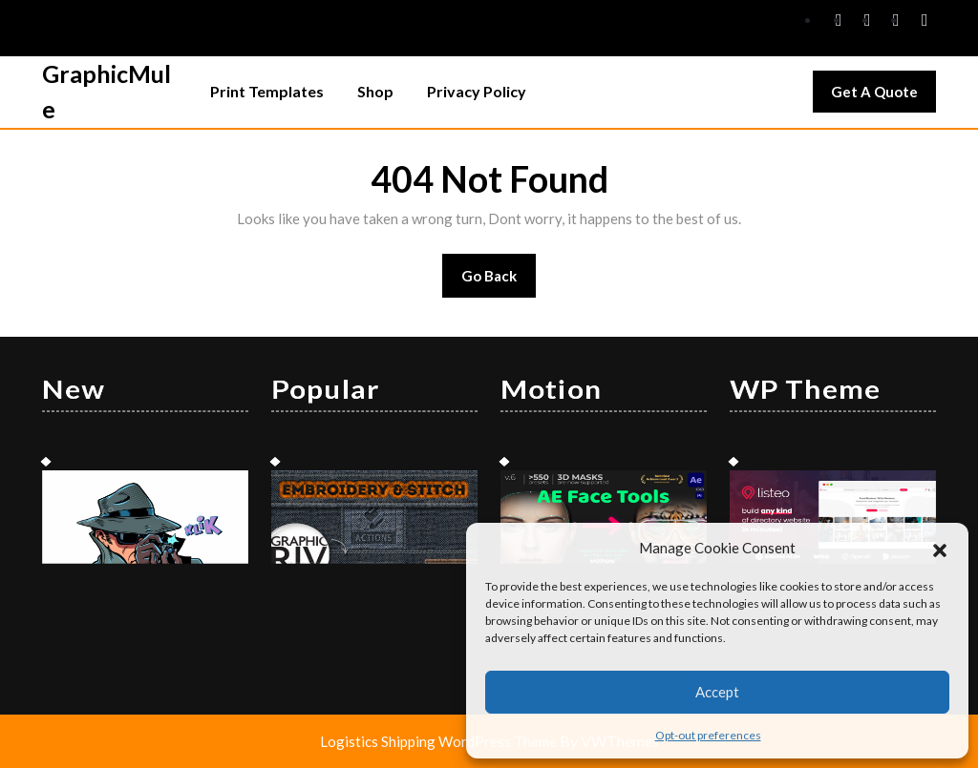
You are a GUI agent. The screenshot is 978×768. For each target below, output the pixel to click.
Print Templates (267, 91)
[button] (939, 547)
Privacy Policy (476, 91)
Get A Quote (883, 96)
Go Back (499, 282)
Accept (717, 691)
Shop (375, 91)
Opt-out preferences (708, 735)
